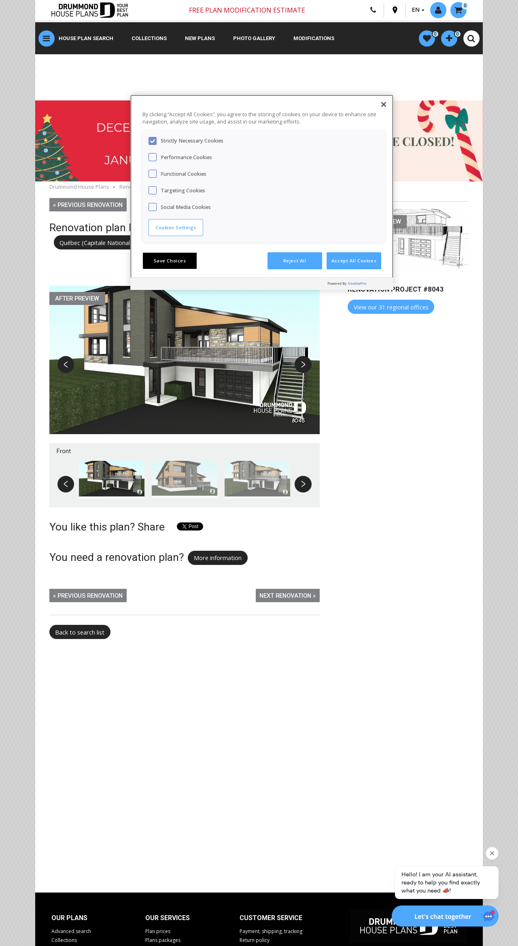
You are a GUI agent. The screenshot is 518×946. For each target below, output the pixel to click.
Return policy (255, 940)
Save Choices (170, 261)
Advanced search (71, 931)
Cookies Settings (175, 227)
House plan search (86, 38)
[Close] (384, 104)
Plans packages (162, 940)
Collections (149, 38)
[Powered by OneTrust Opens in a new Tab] (358, 285)
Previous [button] (66, 365)
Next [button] (302, 365)
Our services (167, 918)
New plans (200, 38)
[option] (184, 364)
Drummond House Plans (79, 186)
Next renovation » (287, 595)
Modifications (313, 38)
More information (218, 558)
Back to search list (79, 632)
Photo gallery (254, 38)
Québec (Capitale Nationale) (97, 243)
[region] (261, 192)
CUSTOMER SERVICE (271, 918)
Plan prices (157, 931)
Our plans (69, 918)
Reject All (294, 261)
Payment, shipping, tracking (271, 931)
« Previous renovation (88, 205)
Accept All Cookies (353, 261)
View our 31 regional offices (391, 307)
